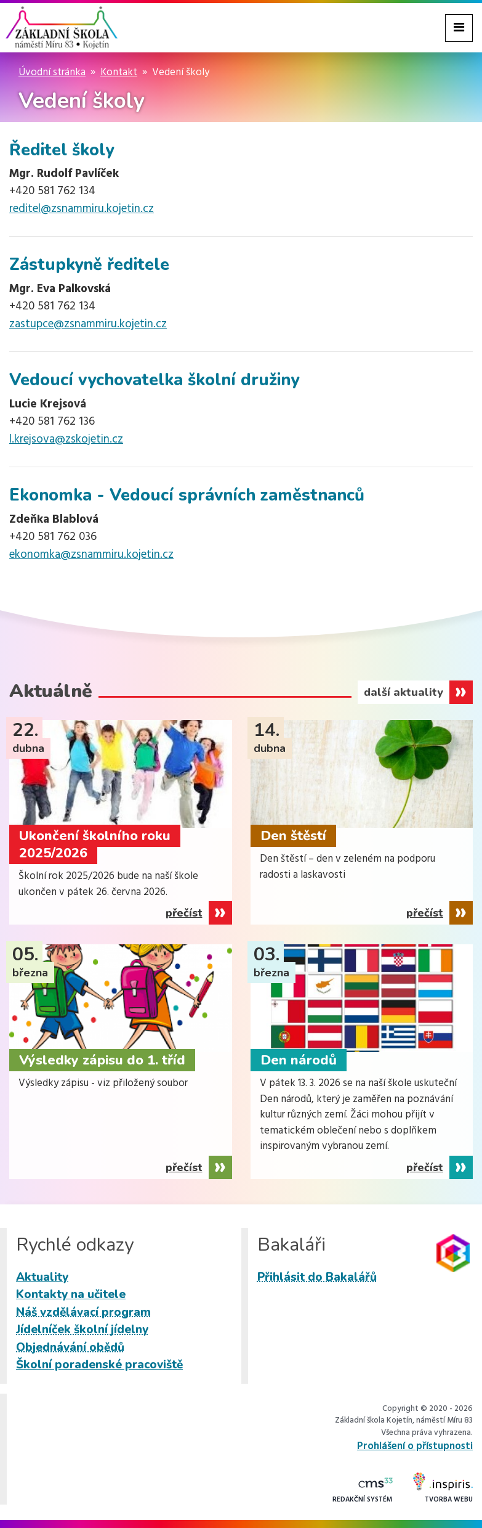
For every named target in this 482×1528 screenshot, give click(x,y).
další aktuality (403, 692)
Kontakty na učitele (71, 1294)
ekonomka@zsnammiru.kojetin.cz (91, 554)
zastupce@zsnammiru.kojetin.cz (88, 324)
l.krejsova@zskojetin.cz (66, 439)
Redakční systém (362, 1491)
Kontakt (118, 72)
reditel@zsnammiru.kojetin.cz (81, 209)
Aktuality (42, 1277)
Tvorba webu (443, 1489)
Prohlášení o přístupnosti (415, 1446)
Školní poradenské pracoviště (99, 1365)
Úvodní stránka (52, 72)
